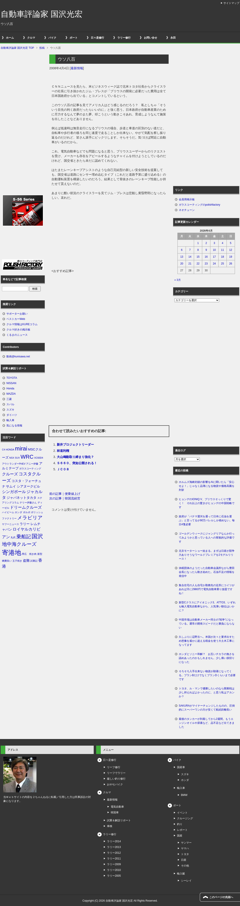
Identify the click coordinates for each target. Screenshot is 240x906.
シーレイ (186, 880)
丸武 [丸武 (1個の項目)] (13, 537)
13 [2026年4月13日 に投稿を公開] (181, 256)
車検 (109, 826)
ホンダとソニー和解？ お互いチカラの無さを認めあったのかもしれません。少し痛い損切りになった (206, 658)
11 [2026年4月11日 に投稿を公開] (222, 249)
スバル (10, 404)
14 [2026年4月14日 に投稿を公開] (190, 256)
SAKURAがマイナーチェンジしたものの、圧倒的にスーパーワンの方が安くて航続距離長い (207, 707)
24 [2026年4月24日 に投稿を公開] (214, 263)
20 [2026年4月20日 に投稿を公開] (181, 263)
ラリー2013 (114, 847)
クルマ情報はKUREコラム (22, 324)
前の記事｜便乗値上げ (64, 493)
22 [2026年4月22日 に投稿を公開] (197, 263)
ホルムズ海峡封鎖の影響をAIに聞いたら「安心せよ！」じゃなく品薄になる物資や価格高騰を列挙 (206, 485)
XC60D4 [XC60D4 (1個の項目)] (38, 457)
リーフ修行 (113, 767)
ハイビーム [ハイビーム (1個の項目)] (8, 512)
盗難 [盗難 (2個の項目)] (26, 560)
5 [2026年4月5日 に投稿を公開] (230, 243)
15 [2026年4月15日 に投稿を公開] (197, 256)
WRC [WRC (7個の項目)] (27, 457)
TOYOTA (11, 377)
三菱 (9, 399)
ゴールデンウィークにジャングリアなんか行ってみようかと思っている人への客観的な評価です (206, 537)
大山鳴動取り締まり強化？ (75, 457)
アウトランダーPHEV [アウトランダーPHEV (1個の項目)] (13, 463)
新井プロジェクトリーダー (75, 444)
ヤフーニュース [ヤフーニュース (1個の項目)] (10, 524)
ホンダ (185, 780)
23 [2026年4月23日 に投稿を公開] (206, 263)
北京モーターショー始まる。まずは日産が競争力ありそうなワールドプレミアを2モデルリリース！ (206, 554)
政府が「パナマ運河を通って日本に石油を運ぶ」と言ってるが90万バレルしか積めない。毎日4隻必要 (207, 520)
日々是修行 (97, 37)
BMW (184, 795)
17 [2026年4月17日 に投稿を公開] (214, 256)
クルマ (31, 37)
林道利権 (63, 450)
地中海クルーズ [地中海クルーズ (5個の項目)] (19, 544)
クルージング (185, 818)
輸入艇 (181, 873)
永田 (173, 37)
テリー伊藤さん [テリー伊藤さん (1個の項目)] (28, 502)
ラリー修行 (124, 37)
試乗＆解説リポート (119, 820)
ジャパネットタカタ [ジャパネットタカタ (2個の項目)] (21, 497)
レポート (182, 829)
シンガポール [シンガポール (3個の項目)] (14, 492)
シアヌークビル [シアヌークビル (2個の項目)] (28, 486)
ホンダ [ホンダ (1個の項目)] (18, 512)
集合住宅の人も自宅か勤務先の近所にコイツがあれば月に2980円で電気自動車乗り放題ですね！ (206, 589)
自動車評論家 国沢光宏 (41, 14)
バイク (52, 37)
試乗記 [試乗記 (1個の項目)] (34, 560)
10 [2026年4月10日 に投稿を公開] (214, 249)
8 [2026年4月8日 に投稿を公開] (198, 249)
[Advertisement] (108, 235)
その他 (185, 865)
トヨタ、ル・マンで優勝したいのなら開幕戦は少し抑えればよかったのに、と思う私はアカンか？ (206, 692)
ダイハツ (11, 414)
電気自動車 (117, 806)
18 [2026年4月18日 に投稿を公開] (222, 256)
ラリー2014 (114, 841)
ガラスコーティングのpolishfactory (199, 204)
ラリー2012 (114, 852)
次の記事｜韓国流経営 (64, 498)
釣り (179, 824)
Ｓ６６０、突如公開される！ (77, 463)
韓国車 (115, 812)
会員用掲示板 (187, 199)
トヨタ (185, 854)
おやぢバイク (115, 784)
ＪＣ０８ (63, 469)
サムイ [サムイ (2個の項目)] (11, 486)
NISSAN (11, 383)
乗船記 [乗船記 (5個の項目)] (23, 536)
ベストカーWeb (15, 319)
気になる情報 (14, 425)
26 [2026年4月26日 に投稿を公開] (230, 263)
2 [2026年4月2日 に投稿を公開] (206, 243)
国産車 (181, 767)
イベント (182, 812)
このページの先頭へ (221, 897)
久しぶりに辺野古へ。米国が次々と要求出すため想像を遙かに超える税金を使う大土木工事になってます (206, 640)
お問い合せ (150, 37)
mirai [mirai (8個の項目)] (21, 448)
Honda (10, 388)
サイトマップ (231, 3)
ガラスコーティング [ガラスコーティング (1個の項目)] (30, 468)
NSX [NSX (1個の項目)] (11, 457)
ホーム (10, 37)
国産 (179, 835)
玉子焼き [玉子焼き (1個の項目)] (17, 560)
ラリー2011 (114, 858)
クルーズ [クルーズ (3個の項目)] (10, 474)
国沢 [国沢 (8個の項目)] (37, 536)
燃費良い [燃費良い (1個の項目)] (7, 560)
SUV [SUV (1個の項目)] (17, 457)
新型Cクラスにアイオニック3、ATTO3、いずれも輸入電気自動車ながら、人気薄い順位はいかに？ (207, 606)
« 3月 (177, 279)
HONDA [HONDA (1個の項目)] (10, 449)
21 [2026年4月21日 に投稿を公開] (190, 263)
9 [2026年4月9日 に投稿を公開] (206, 249)
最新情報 (77, 68)
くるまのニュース (17, 334)
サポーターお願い (17, 313)
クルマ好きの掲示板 (18, 329)
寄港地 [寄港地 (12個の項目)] (11, 552)
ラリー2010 (114, 870)
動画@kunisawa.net (18, 356)
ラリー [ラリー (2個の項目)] (25, 524)
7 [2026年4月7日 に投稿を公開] (190, 249)
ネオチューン (187, 210)
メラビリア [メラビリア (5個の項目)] (30, 517)
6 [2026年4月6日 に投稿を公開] (182, 249)
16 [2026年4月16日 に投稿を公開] (206, 256)
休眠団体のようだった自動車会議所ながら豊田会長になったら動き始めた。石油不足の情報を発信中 (206, 572)
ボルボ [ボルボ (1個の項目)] (26, 512)
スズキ (10, 409)
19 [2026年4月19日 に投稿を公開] (230, 256)
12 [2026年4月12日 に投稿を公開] (230, 249)
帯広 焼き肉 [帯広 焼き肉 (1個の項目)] (29, 554)
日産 (183, 859)
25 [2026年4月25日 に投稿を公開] (222, 263)
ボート (74, 37)
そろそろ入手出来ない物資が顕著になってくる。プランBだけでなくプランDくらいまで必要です (207, 675)
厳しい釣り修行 (116, 778)
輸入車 (10, 420)
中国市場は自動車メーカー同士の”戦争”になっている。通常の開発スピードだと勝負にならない (206, 623)
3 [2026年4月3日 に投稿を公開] (214, 243)
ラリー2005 (114, 875)
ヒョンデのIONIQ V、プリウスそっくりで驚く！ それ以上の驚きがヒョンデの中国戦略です (206, 503)
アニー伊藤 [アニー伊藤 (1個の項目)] (32, 463)
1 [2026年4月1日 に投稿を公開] (198, 243)
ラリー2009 (114, 864)
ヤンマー (186, 842)
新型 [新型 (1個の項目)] (39, 554)
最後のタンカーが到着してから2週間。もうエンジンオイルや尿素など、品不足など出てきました (206, 722)
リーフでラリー (116, 773)
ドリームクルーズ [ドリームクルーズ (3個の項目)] (26, 507)
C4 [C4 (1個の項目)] (3, 449)
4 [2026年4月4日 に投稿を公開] (222, 243)
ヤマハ (185, 848)
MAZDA (11, 393)
